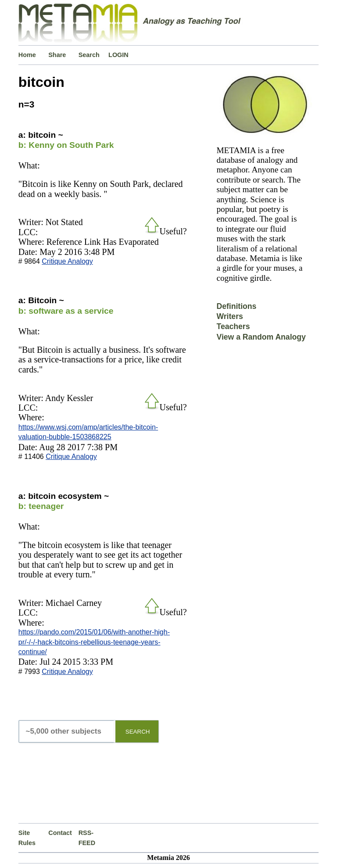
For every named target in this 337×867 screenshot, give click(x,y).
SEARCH (137, 731)
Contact (60, 832)
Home (27, 54)
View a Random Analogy (260, 337)
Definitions (236, 306)
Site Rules (27, 837)
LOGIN (118, 54)
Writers (229, 316)
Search (89, 54)
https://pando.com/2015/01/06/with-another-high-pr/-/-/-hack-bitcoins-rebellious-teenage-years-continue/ (94, 642)
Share (57, 54)
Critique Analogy (67, 261)
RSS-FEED (87, 837)
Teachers (233, 326)
